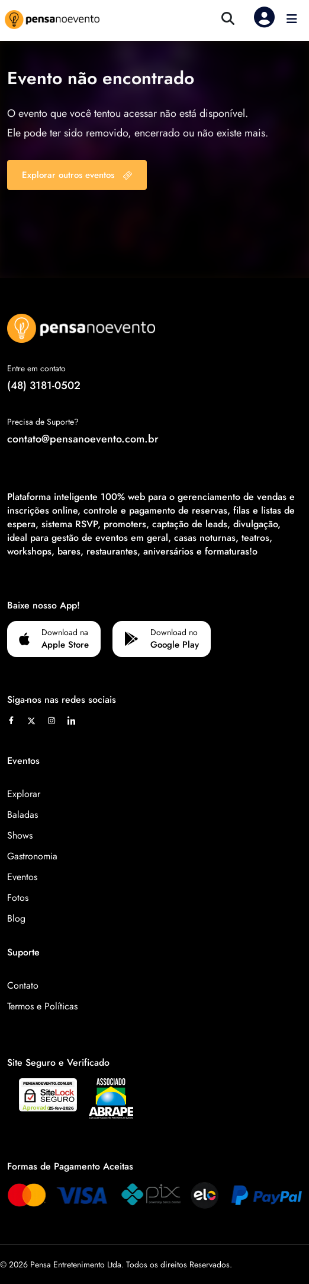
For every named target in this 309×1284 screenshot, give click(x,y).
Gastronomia (32, 856)
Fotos (17, 897)
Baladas (22, 814)
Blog (16, 918)
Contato (22, 985)
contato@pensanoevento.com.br (83, 439)
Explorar (23, 794)
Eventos (22, 877)
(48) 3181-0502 (44, 385)
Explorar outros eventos (77, 174)
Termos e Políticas (42, 1006)
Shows (20, 835)
